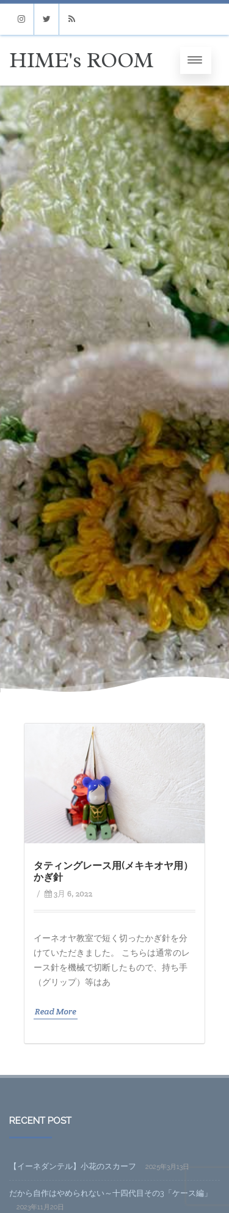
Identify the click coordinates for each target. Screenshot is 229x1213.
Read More (55, 1011)
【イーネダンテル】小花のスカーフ (72, 1166)
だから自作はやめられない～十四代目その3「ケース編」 (110, 1193)
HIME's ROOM (81, 60)
